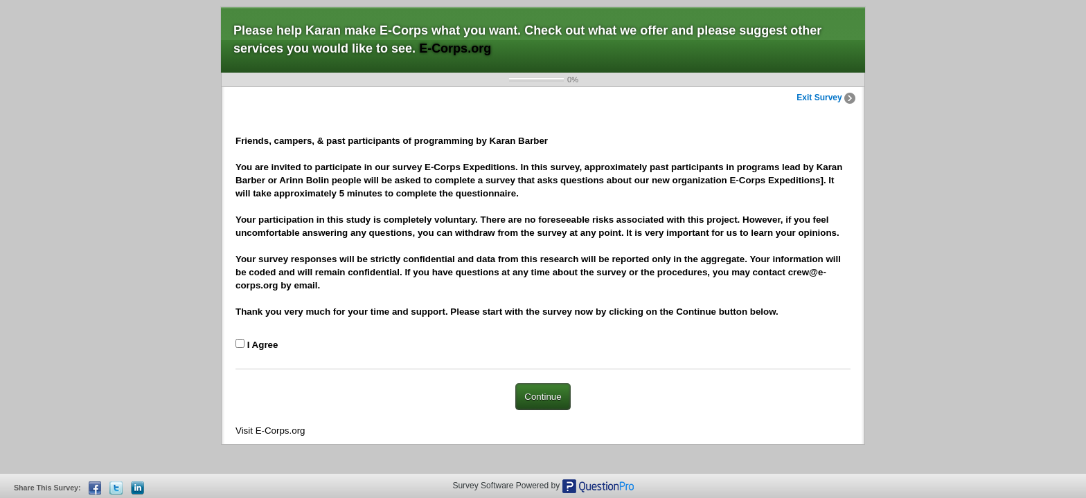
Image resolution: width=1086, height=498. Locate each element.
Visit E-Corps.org (270, 430)
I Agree (262, 345)
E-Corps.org (455, 48)
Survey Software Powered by (507, 485)
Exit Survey (825, 97)
